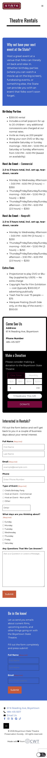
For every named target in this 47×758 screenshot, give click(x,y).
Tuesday (9, 529)
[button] (41, 755)
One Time (16, 375)
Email (9, 462)
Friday (7, 539)
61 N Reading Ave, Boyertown (22, 331)
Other (7, 501)
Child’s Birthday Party (14, 490)
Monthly (33, 375)
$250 (38, 381)
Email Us (12, 715)
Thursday (9, 536)
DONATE (25, 404)
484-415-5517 (13, 342)
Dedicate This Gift (24, 396)
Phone (5, 474)
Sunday (8, 522)
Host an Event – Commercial (18, 494)
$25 (12, 381)
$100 (29, 381)
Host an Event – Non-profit (17, 497)
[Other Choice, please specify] (16, 508)
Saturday (9, 543)
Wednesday (10, 532)
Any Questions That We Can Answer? (22, 548)
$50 (20, 381)
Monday (8, 525)
